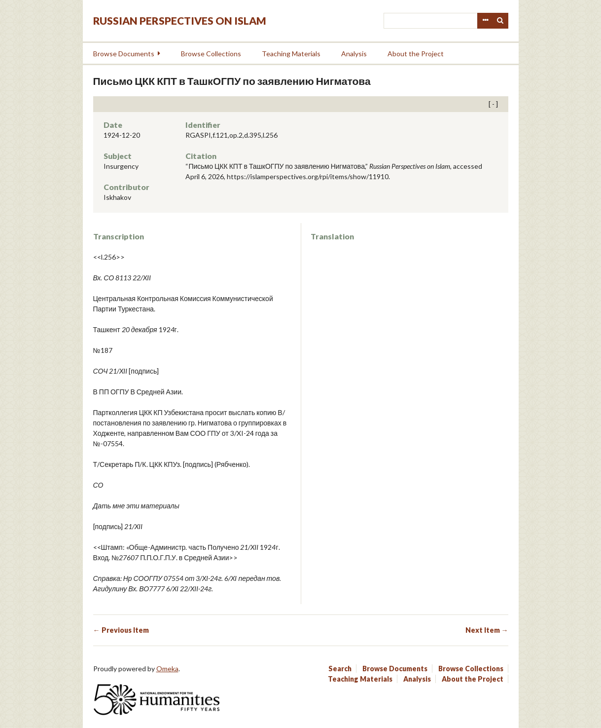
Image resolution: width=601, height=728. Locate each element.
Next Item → (486, 630)
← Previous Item (121, 630)
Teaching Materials (291, 53)
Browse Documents (123, 53)
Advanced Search (485, 21)
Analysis (354, 53)
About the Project (416, 53)
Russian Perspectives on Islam (179, 20)
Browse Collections (211, 53)
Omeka (167, 668)
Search (500, 21)
